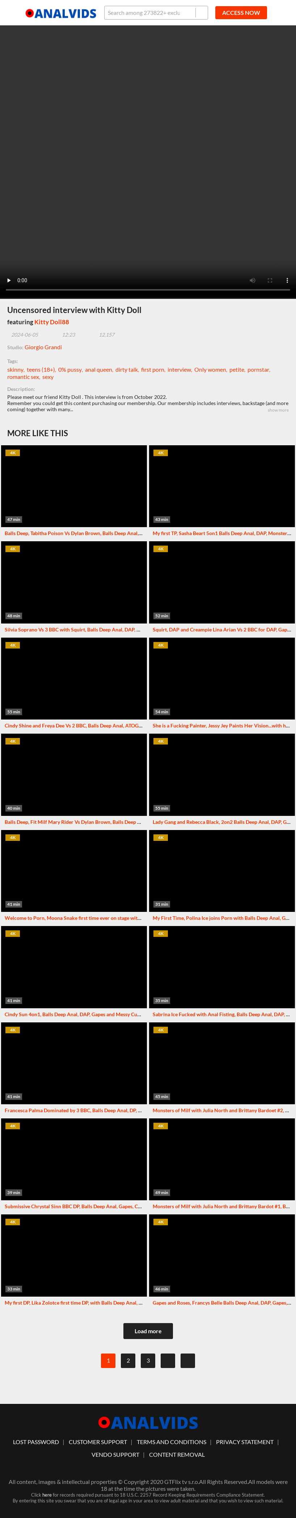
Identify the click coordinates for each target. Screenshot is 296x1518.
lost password (36, 1441)
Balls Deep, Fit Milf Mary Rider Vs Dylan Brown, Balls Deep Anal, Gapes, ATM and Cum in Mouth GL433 (120, 822)
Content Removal (177, 1454)
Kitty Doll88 (51, 322)
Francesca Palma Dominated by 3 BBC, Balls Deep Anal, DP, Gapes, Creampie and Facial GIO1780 (113, 1110)
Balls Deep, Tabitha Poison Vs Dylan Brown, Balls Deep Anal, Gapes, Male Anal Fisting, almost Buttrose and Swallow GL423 (141, 533)
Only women (210, 369)
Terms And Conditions (171, 1441)
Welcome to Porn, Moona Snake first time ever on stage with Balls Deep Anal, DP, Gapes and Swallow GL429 (125, 918)
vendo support (115, 1454)
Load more (148, 1330)
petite (236, 369)
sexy (48, 376)
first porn (152, 369)
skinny (15, 369)
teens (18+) (41, 369)
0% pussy (70, 369)
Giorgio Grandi (43, 346)
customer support (98, 1441)
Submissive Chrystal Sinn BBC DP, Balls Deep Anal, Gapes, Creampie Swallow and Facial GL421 (110, 1206)
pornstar (258, 369)
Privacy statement (245, 1441)
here (47, 1495)
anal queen (98, 369)
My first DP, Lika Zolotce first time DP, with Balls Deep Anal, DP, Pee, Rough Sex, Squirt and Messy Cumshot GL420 (132, 1303)
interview (179, 369)
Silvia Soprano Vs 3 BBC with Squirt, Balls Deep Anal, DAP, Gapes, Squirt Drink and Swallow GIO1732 (118, 629)
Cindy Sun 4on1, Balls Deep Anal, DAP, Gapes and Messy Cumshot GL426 (86, 1014)
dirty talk (126, 369)
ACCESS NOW (241, 12)
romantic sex (23, 376)
